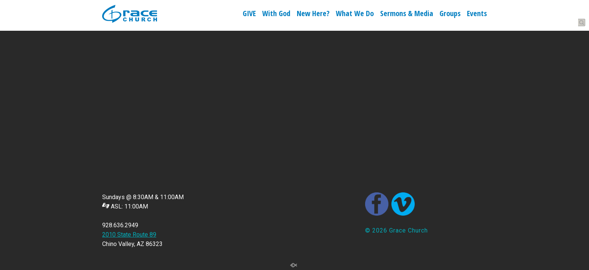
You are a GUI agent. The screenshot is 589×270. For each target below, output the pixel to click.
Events (477, 14)
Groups (450, 14)
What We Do (355, 14)
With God (276, 14)
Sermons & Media (406, 14)
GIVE (249, 14)
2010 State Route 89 (129, 234)
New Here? (313, 14)
